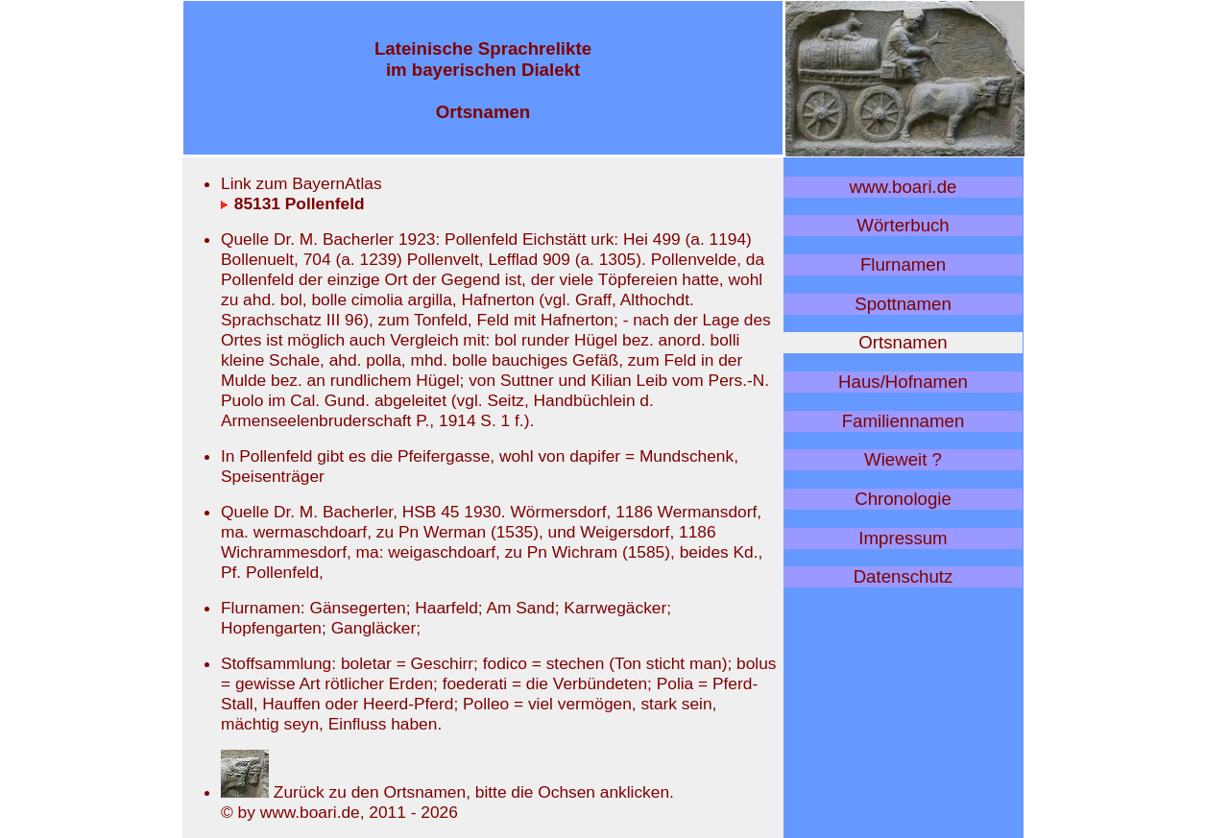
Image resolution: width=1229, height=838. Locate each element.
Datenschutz (903, 576)
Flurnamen (903, 264)
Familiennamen (903, 421)
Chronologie (903, 499)
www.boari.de (903, 187)
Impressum (902, 538)
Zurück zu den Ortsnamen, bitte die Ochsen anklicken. (447, 792)
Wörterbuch (902, 225)
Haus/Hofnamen (903, 381)
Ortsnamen (902, 342)
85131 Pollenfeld (293, 203)
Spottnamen (903, 304)
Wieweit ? (903, 459)
